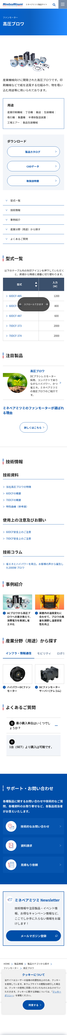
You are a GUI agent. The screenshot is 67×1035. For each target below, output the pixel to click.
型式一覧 (15, 200)
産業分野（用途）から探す (25, 229)
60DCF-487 (15, 316)
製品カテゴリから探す (38, 963)
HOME (7, 963)
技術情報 (15, 210)
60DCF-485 (15, 296)
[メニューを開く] (62, 4)
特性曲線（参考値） (17, 506)
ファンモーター (11, 967)
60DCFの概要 (13, 493)
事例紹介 (15, 219)
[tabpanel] (33, 678)
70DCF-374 (15, 335)
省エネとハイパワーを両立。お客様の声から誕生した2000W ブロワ (34, 565)
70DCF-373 (15, 326)
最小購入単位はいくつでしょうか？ (29, 726)
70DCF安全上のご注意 (18, 538)
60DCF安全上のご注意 (18, 532)
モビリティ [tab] (44, 653)
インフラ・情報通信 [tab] (18, 653)
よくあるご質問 (19, 239)
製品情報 (18, 963)
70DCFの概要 (13, 500)
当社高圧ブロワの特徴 (18, 487)
